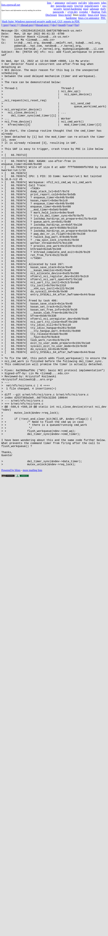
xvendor (83, 11)
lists (49, 2)
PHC (103, 18)
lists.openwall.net (10, 4)
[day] (54, 25)
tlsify (103, 8)
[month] (62, 25)
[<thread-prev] (26, 25)
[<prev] (5, 25)
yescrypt (78, 5)
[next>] (14, 25)
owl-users (71, 2)
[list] (76, 25)
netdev (82, 14)
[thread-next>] (43, 25)
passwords (58, 11)
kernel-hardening (72, 8)
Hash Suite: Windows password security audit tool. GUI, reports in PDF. (41, 21)
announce (60, 2)
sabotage (94, 8)
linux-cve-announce (88, 18)
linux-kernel (64, 14)
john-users (94, 2)
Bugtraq (95, 11)
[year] (70, 25)
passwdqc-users (64, 5)
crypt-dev (72, 11)
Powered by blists (11, 567)
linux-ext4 (93, 14)
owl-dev (82, 2)
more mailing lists (32, 567)
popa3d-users (91, 5)
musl (85, 8)
